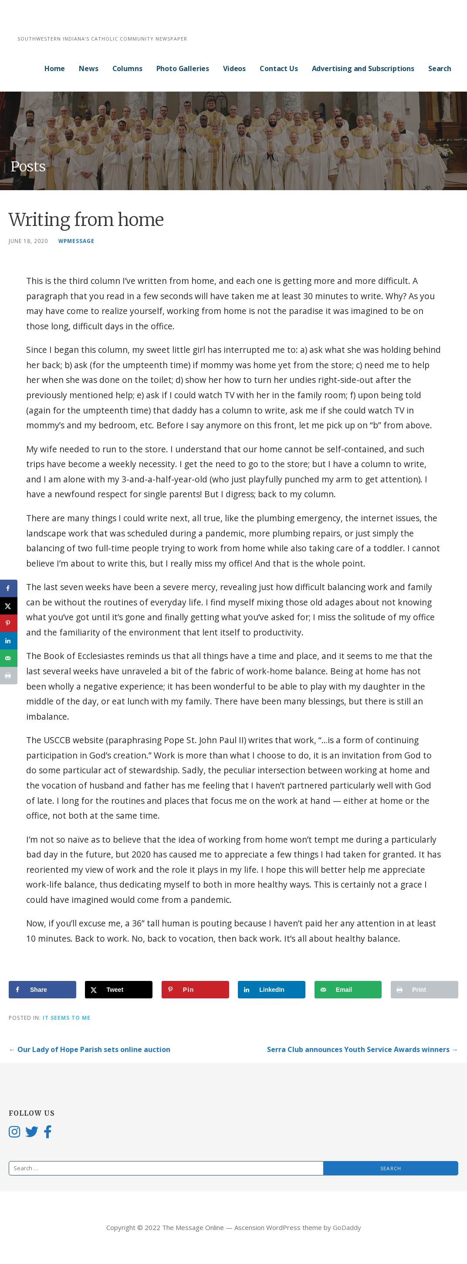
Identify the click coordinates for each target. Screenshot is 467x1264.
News (88, 68)
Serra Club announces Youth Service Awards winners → (362, 1049)
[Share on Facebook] (42, 989)
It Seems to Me (67, 1017)
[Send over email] (348, 989)
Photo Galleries (183, 68)
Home (54, 68)
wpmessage (76, 240)
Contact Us (279, 68)
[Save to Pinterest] (195, 989)
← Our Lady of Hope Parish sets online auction (89, 1049)
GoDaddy (347, 1227)
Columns (127, 68)
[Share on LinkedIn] (271, 989)
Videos (234, 68)
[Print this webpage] (424, 989)
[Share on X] (118, 989)
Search (439, 68)
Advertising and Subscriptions (363, 68)
